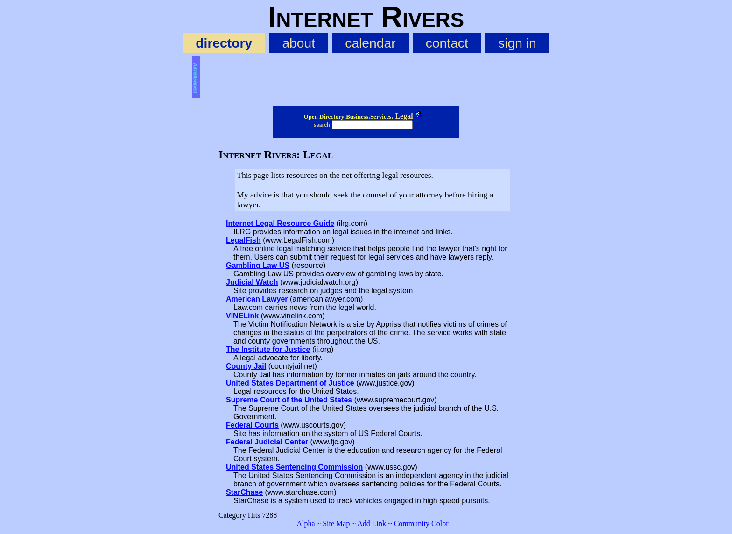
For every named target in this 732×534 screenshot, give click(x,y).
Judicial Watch (252, 282)
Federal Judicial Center (267, 442)
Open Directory (323, 116)
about (298, 42)
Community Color (421, 523)
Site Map (336, 523)
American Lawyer (257, 299)
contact (447, 42)
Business (357, 116)
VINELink (242, 316)
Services (380, 116)
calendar (370, 42)
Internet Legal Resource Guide (280, 223)
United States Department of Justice (290, 383)
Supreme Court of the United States (289, 400)
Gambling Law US (257, 265)
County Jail (246, 366)
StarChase (244, 492)
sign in (517, 42)
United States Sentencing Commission (294, 467)
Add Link (371, 523)
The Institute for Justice (268, 349)
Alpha (305, 523)
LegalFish (243, 240)
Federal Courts (252, 425)
